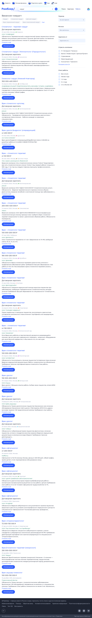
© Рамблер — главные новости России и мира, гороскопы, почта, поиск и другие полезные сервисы (34, 601)
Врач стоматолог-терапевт (13, 253)
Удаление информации (59, 603)
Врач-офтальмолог (10, 448)
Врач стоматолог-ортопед (13, 103)
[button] (29, 40)
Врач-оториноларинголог (13, 521)
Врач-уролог (7, 375)
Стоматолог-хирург (17, 19)
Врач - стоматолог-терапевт (14, 153)
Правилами (59, 616)
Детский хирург (31, 19)
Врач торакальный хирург (11, 22)
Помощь (18, 603)
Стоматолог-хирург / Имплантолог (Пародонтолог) (24, 52)
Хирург (5, 19)
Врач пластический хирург (31, 22)
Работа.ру (87, 616)
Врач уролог (7, 396)
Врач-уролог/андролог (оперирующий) (18, 130)
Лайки (4, 606)
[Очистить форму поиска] (52, 9)
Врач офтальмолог (10, 471)
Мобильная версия (8, 603)
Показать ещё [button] (6, 42)
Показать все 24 (64, 64)
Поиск (64, 9)
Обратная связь (28, 603)
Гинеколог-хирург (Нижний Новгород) (18, 79)
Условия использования (42, 603)
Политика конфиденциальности (79, 603)
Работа (78, 9)
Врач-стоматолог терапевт (13, 303)
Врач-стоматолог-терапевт (13, 351)
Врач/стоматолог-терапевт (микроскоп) (19, 548)
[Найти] (56, 9)
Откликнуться (8, 46)
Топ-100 (10, 606)
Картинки (70, 9)
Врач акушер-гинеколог (12, 573)
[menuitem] (6, 3)
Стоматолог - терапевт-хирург (15, 27)
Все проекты (18, 606)
